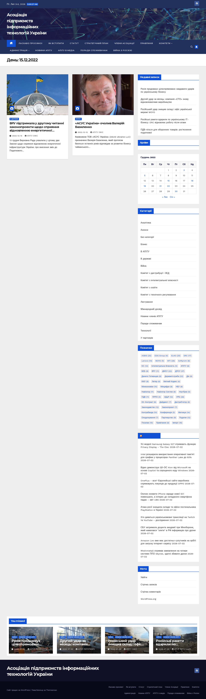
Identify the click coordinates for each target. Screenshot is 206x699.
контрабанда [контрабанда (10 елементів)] (149, 412)
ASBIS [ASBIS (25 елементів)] (146, 356)
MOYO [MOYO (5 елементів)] (159, 361)
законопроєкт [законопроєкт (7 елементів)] (169, 407)
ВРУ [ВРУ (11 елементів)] (155, 371)
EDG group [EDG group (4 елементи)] (161, 356)
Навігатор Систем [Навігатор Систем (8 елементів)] (166, 392)
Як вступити (56, 43)
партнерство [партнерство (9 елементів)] (169, 417)
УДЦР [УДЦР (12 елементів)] (168, 397)
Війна (143, 266)
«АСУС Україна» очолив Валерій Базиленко (99, 125)
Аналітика (146, 222)
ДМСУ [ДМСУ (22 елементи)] (167, 371)
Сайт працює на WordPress (19, 690)
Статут (74, 43)
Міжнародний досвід (151, 309)
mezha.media (150, 435)
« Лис (165, 197)
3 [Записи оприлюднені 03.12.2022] (184, 170)
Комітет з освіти (149, 287)
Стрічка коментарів (151, 591)
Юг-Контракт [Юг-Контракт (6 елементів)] (149, 402)
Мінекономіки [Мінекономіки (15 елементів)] (149, 386)
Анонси (144, 230)
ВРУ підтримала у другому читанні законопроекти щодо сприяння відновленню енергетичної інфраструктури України (37, 128)
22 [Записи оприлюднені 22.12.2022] (168, 186)
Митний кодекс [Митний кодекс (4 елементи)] (171, 381)
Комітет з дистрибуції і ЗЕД (155, 273)
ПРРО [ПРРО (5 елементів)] (156, 397)
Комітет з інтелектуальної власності (159, 280)
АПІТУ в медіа (66, 50)
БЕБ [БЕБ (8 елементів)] (145, 371)
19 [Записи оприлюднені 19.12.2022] (145, 186)
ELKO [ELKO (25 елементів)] (175, 356)
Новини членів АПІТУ (152, 316)
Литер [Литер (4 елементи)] (156, 381)
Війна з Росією (122, 50)
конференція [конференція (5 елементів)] (167, 412)
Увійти (144, 577)
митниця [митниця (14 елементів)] (184, 412)
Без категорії (147, 237)
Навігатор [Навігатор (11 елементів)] (148, 392)
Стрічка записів (149, 584)
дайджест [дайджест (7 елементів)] (165, 402)
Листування (147, 302)
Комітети (165, 43)
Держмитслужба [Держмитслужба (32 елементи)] (174, 376)
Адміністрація (19, 50)
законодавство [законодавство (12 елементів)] (150, 407)
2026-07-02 (20, 649)
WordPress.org (148, 599)
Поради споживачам (94, 50)
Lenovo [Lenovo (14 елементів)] (147, 361)
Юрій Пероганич (37, 649)
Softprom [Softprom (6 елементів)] (184, 361)
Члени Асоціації (124, 43)
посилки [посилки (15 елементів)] (147, 423)
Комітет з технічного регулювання (158, 294)
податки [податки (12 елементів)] (184, 417)
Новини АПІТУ (43, 50)
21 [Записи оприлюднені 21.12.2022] (161, 186)
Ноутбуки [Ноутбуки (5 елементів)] (184, 392)
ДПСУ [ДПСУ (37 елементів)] (179, 371)
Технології (146, 330)
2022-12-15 (17, 136)
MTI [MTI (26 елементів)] (171, 361)
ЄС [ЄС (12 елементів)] (145, 366)
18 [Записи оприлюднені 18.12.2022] (192, 180)
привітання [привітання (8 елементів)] (162, 423)
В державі (14, 119)
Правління (146, 43)
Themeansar (51, 690)
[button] (191, 47)
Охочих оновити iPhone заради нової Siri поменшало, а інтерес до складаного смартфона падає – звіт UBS (166, 497)
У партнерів (147, 338)
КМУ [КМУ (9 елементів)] (145, 381)
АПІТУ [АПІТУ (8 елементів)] (185, 366)
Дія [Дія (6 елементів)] (189, 376)
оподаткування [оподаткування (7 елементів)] (150, 417)
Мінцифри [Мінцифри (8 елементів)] (166, 386)
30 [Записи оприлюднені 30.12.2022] (176, 191)
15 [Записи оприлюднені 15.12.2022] (168, 180)
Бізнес (78, 119)
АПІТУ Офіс (31, 136)
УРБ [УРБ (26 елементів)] (180, 397)
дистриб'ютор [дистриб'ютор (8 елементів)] (182, 402)
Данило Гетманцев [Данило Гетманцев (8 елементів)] (151, 376)
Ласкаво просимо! (30, 43)
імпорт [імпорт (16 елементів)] (177, 423)
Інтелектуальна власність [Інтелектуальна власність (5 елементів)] (165, 366)
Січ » (172, 197)
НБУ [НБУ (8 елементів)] (179, 386)
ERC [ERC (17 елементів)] (187, 356)
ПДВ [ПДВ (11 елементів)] (145, 397)
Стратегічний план (96, 43)
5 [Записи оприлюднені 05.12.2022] (144, 175)
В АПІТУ (145, 251)
